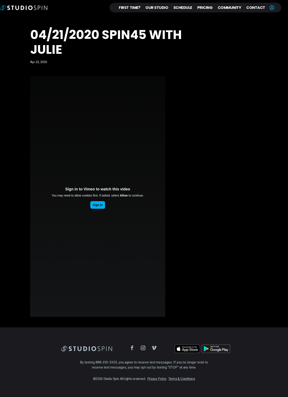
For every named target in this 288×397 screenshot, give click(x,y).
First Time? (129, 7)
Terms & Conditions (181, 379)
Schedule (182, 7)
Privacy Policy (157, 379)
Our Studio (156, 7)
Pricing (205, 7)
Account (271, 7)
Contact (255, 7)
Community (229, 7)
